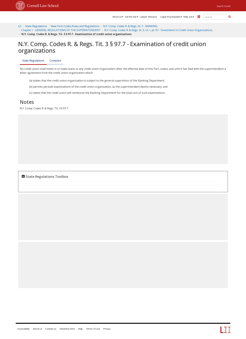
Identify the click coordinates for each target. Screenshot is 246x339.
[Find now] (229, 17)
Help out (187, 16)
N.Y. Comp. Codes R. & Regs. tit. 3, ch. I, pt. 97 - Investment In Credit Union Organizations (158, 30)
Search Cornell (223, 6)
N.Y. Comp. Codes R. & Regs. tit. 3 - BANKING (130, 26)
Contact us (50, 328)
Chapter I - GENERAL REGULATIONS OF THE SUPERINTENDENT (61, 30)
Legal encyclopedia (170, 16)
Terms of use (93, 328)
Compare (55, 60)
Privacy (107, 328)
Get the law (131, 16)
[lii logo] (53, 16)
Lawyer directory (148, 16)
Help (80, 328)
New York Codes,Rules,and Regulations (75, 26)
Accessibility (23, 328)
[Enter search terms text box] (215, 17)
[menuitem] (117, 16)
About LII (117, 16)
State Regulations (36, 26)
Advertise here (67, 328)
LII (19, 26)
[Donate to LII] (198, 16)
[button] (229, 17)
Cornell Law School (42, 5)
